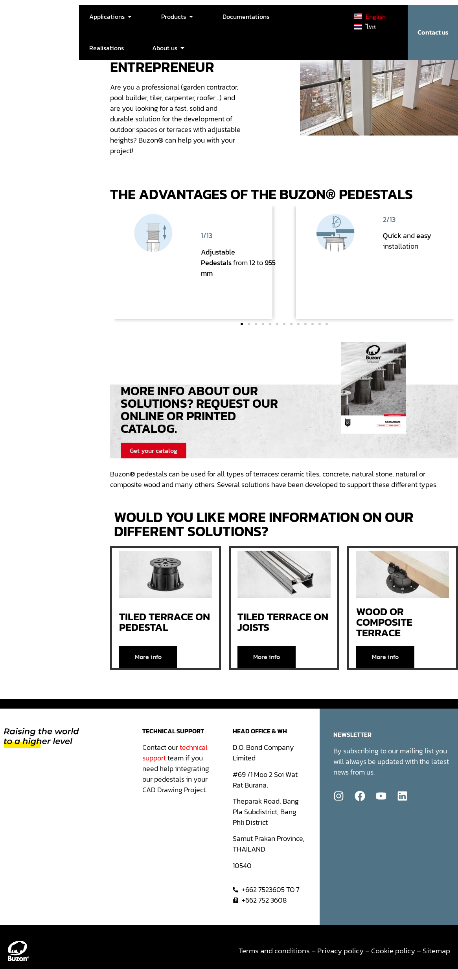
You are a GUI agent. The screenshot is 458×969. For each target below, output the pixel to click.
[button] (242, 324)
